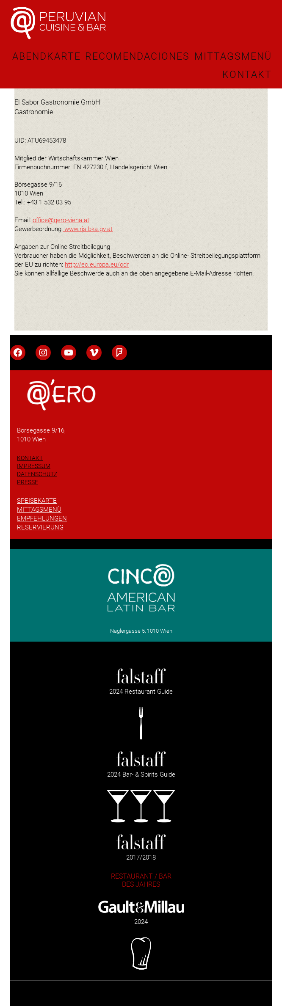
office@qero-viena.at (61, 220)
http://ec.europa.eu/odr (97, 264)
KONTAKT (30, 458)
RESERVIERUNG (40, 527)
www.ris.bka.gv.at (88, 229)
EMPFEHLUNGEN (42, 518)
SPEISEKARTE (37, 500)
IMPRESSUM (33, 466)
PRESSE (27, 482)
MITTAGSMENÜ (39, 509)
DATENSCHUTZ (37, 474)
